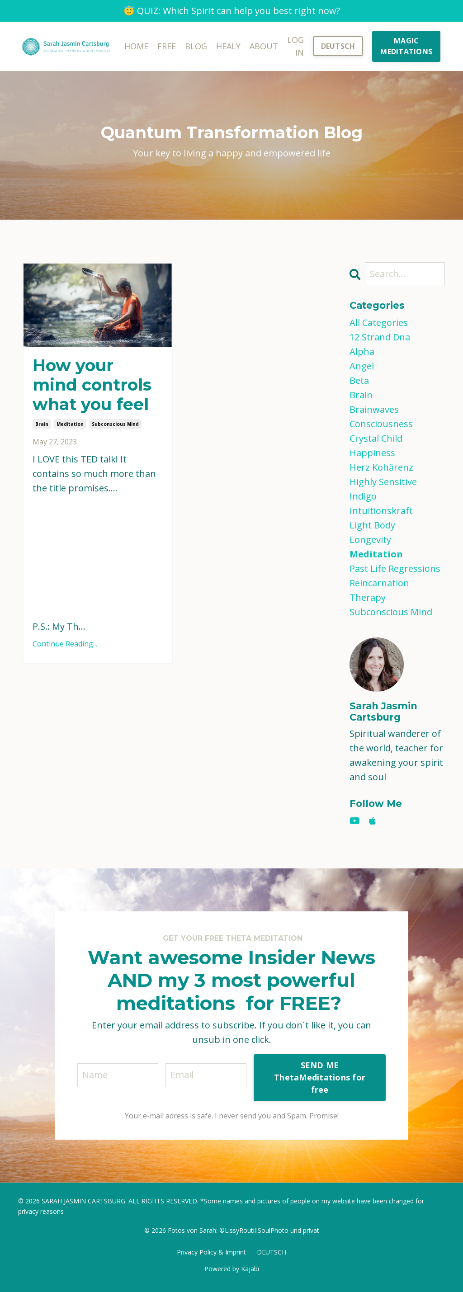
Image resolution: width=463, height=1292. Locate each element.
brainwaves (374, 409)
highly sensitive (383, 482)
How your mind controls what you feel (92, 385)
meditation (70, 424)
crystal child (376, 438)
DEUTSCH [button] (338, 46)
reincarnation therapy (379, 590)
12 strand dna (380, 337)
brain (41, 424)
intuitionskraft (381, 511)
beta (359, 380)
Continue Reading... (65, 644)
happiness (372, 453)
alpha (362, 351)
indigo (363, 496)
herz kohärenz (381, 467)
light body (372, 525)
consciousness (381, 424)
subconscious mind (115, 424)
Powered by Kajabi (231, 1268)
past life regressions (395, 568)
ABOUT (264, 46)
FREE (166, 46)
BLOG (196, 46)
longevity (370, 539)
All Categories (379, 322)
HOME (136, 46)
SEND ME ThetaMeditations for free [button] (319, 1077)
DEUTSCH (271, 1252)
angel (362, 366)
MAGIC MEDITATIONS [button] (406, 46)
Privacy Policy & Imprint (211, 1252)
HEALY (228, 46)
